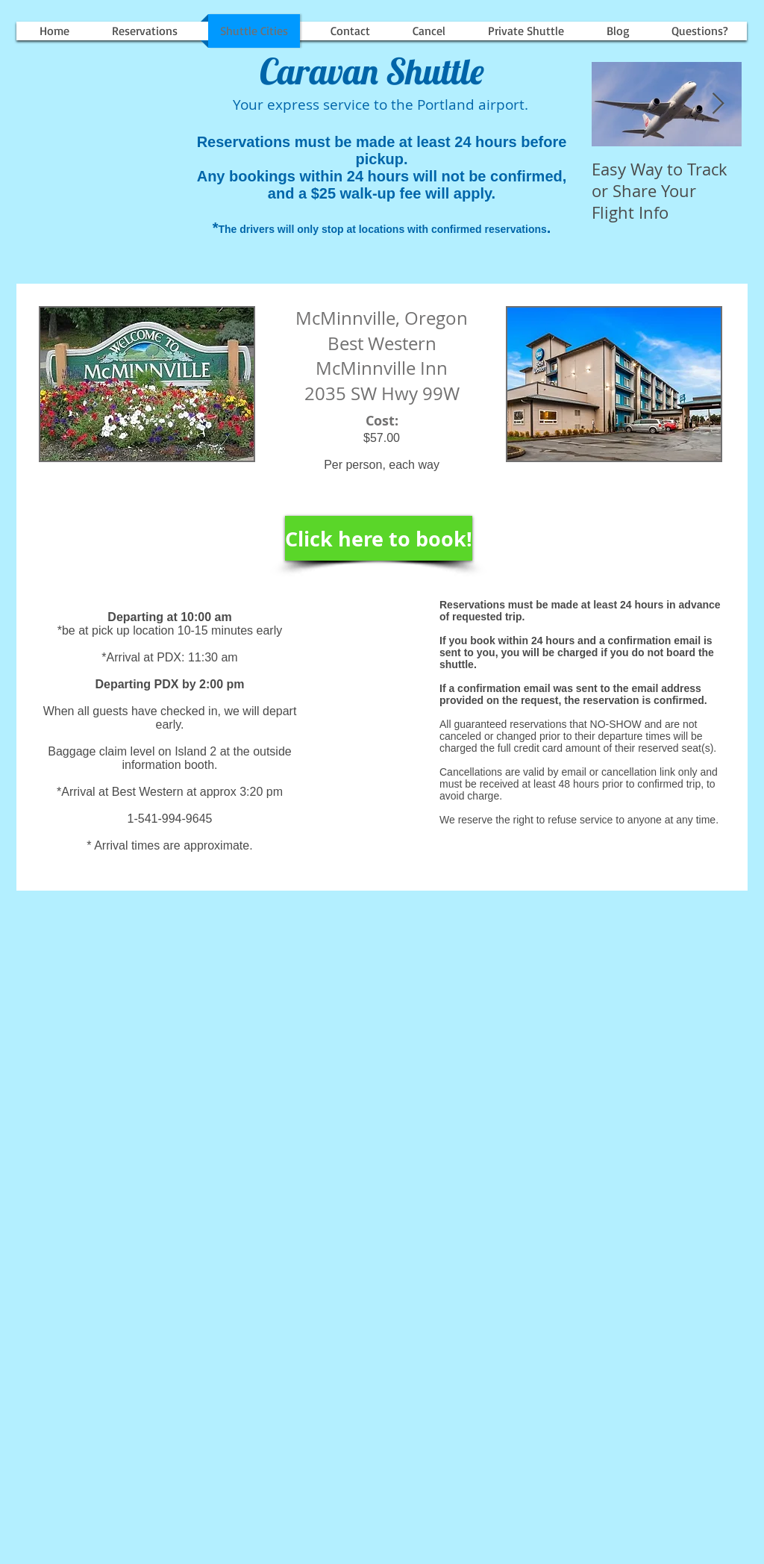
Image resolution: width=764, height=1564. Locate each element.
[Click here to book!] (378, 538)
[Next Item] (717, 104)
